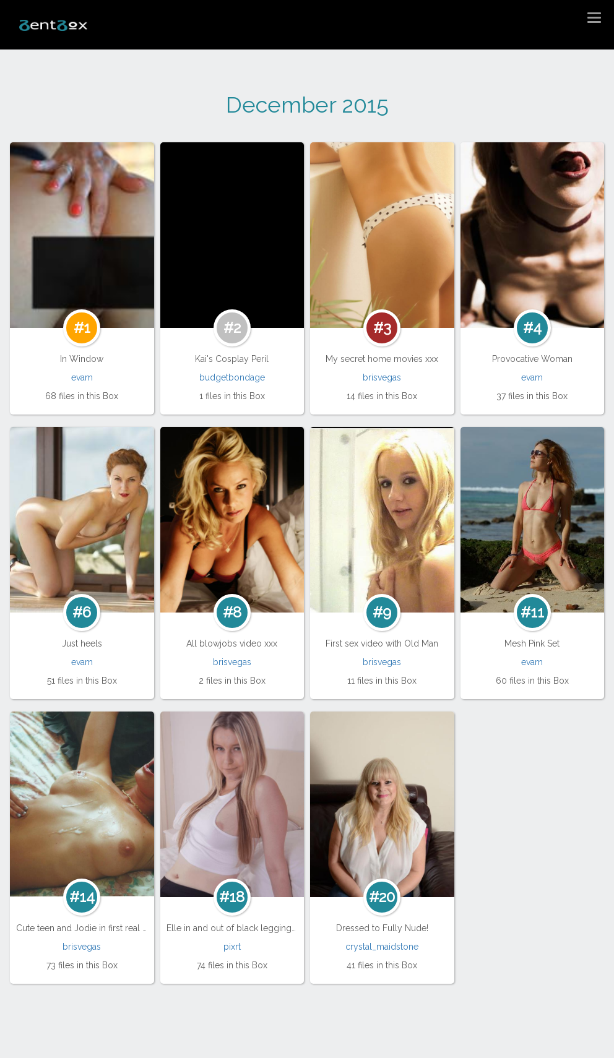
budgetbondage (232, 377)
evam (82, 377)
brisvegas (382, 377)
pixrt (232, 947)
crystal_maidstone (381, 947)
